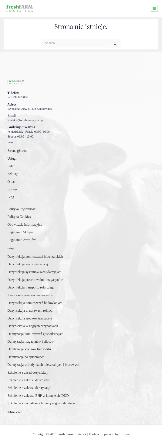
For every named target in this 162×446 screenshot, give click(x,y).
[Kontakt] (12, 189)
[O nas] (11, 181)
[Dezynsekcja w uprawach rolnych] (30, 310)
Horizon (124, 434)
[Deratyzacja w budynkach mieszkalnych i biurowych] (43, 364)
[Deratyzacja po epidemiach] (25, 357)
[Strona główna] (17, 150)
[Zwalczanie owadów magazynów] (30, 295)
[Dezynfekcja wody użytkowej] (27, 264)
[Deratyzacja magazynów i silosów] (30, 341)
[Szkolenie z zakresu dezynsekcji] (29, 380)
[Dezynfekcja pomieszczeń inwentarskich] (35, 256)
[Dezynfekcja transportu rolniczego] (30, 287)
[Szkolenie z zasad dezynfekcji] (27, 372)
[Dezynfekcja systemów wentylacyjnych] (34, 272)
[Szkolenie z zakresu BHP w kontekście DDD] (38, 395)
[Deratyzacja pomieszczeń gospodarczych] (35, 334)
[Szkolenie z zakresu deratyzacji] (28, 388)
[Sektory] (12, 174)
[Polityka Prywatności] (21, 209)
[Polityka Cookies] (19, 216)
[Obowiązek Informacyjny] (24, 224)
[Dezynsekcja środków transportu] (29, 318)
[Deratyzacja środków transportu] (29, 349)
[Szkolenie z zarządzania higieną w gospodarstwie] (41, 403)
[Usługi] (12, 158)
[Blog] (10, 197)
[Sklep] (11, 166)
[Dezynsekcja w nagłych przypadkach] (32, 326)
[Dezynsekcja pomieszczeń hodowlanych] (35, 303)
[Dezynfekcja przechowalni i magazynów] (35, 280)
